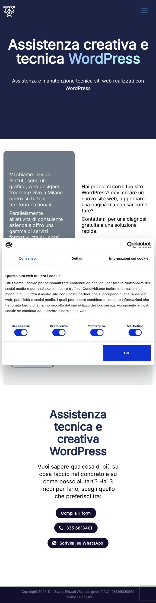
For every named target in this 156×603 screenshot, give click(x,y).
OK (126, 353)
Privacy (70, 597)
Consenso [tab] (27, 258)
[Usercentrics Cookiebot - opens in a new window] (130, 245)
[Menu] (146, 10)
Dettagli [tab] (78, 258)
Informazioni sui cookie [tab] (128, 258)
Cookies (85, 597)
